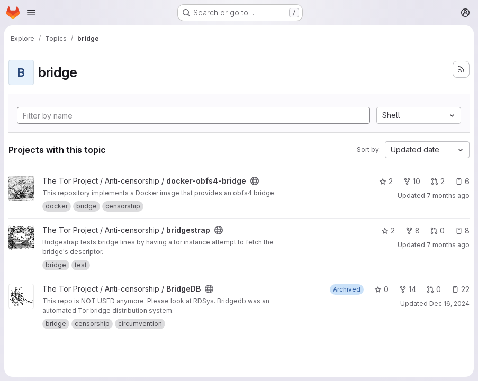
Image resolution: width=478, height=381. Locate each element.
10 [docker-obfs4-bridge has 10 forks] (411, 181)
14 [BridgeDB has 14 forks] (407, 289)
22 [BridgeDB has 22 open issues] (461, 289)
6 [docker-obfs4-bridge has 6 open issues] (462, 181)
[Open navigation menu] (31, 12)
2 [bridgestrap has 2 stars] (388, 230)
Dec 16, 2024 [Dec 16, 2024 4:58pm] (449, 303)
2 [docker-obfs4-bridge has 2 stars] (386, 181)
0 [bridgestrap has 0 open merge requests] (437, 230)
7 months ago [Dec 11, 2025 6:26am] (448, 195)
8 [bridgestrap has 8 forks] (412, 230)
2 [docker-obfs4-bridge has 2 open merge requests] (438, 181)
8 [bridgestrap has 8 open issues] (462, 230)
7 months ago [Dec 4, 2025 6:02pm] (448, 245)
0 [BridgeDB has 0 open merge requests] (434, 289)
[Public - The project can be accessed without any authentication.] (254, 181)
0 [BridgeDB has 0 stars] (381, 289)
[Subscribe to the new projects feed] (461, 69)
